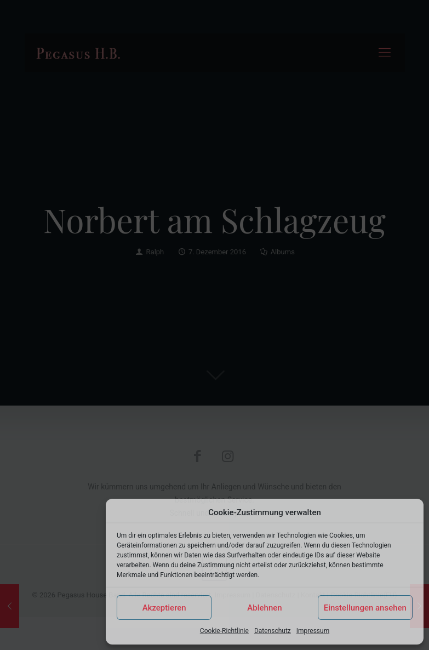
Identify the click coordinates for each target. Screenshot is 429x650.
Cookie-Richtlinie (224, 631)
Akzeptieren (164, 608)
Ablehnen (264, 608)
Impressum (312, 631)
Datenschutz (272, 631)
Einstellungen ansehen (365, 608)
